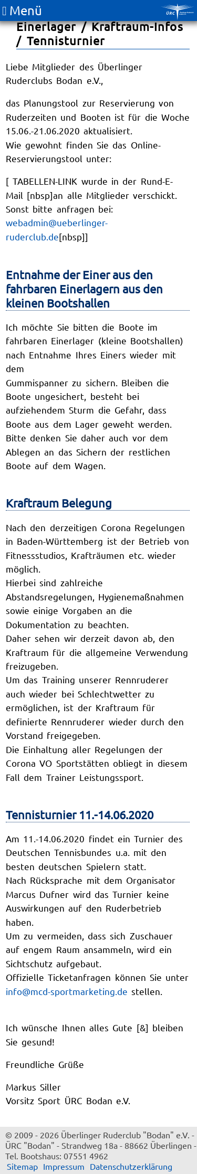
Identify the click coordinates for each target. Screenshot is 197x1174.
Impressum (64, 1166)
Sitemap (22, 1166)
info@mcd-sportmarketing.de (67, 991)
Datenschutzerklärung (131, 1166)
